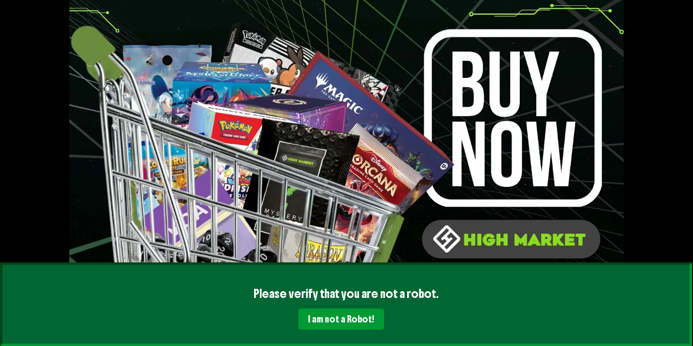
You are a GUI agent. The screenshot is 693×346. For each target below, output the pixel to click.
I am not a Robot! (341, 319)
